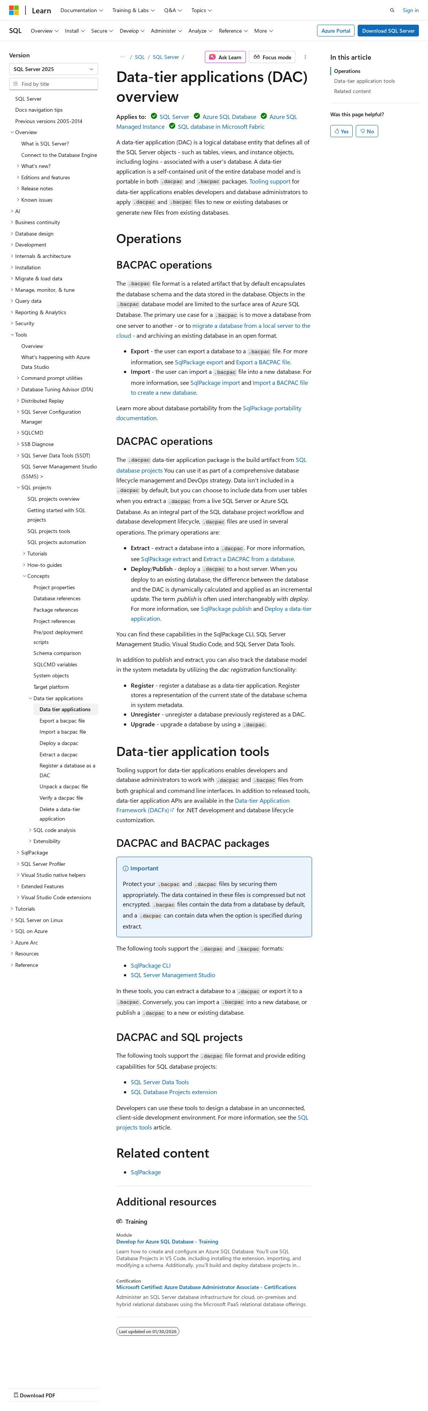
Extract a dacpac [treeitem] (59, 754)
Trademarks (241, 1388)
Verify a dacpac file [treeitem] (61, 797)
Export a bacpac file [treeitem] (62, 720)
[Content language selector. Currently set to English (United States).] (44, 1370)
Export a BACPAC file (263, 362)
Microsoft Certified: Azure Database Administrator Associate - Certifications (206, 1287)
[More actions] (305, 57)
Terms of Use (204, 1388)
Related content (352, 91)
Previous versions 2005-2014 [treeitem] (48, 121)
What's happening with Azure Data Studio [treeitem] (55, 361)
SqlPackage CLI (151, 965)
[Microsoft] (14, 10)
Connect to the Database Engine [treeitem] (59, 154)
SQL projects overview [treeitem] (53, 498)
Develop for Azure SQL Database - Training (167, 1241)
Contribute (136, 1388)
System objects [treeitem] (51, 675)
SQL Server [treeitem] (28, 98)
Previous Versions (69, 1388)
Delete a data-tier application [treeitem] (60, 814)
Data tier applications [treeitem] (65, 709)
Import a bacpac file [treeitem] (63, 731)
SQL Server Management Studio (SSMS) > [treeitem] (59, 471)
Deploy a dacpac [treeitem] (59, 743)
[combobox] (53, 69)
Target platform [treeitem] (51, 686)
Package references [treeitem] (55, 609)
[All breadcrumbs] (123, 57)
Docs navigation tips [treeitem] (39, 109)
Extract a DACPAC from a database (248, 559)
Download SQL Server (388, 30)
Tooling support (269, 181)
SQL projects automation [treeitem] (56, 542)
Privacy (166, 1388)
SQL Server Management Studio (173, 975)
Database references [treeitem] (57, 598)
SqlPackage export (199, 362)
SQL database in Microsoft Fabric (221, 126)
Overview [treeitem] (32, 346)
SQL (140, 56)
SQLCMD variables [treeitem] (55, 664)
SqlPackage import (215, 382)
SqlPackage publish (226, 608)
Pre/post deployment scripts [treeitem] (58, 636)
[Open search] (392, 10)
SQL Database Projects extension (174, 1092)
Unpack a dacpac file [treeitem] (64, 786)
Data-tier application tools (364, 80)
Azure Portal (336, 30)
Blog (103, 1388)
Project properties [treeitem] (54, 587)
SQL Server (166, 56)
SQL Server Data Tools (160, 1082)
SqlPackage (146, 1172)
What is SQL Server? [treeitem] (45, 143)
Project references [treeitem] (54, 621)
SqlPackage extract (165, 559)
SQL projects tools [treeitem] (48, 531)
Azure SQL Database (229, 116)
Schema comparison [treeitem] (57, 652)
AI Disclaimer (24, 1388)
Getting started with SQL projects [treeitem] (56, 515)
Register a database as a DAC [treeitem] (67, 770)
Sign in (411, 10)
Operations (347, 70)
